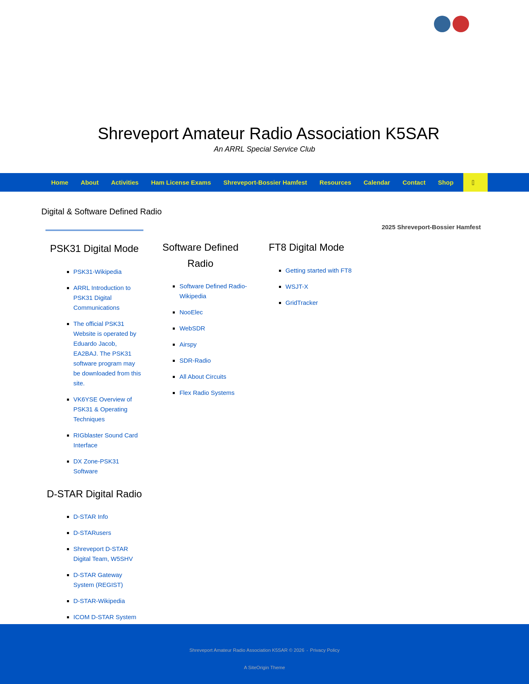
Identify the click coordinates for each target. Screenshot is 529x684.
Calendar (377, 182)
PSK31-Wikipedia (98, 271)
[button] (475, 182)
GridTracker (302, 302)
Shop (446, 182)
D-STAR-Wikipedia (99, 600)
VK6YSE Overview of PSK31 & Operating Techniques (103, 409)
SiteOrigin (258, 667)
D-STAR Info (91, 516)
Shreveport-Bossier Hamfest (265, 182)
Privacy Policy (325, 650)
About (89, 182)
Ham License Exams (181, 182)
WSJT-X (297, 286)
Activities (125, 182)
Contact (414, 182)
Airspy (188, 344)
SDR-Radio (195, 360)
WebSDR (192, 328)
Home (60, 182)
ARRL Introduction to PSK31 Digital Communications (102, 297)
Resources (335, 182)
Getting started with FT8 (319, 270)
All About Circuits (202, 376)
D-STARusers (92, 532)
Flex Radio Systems (206, 392)
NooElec (191, 312)
